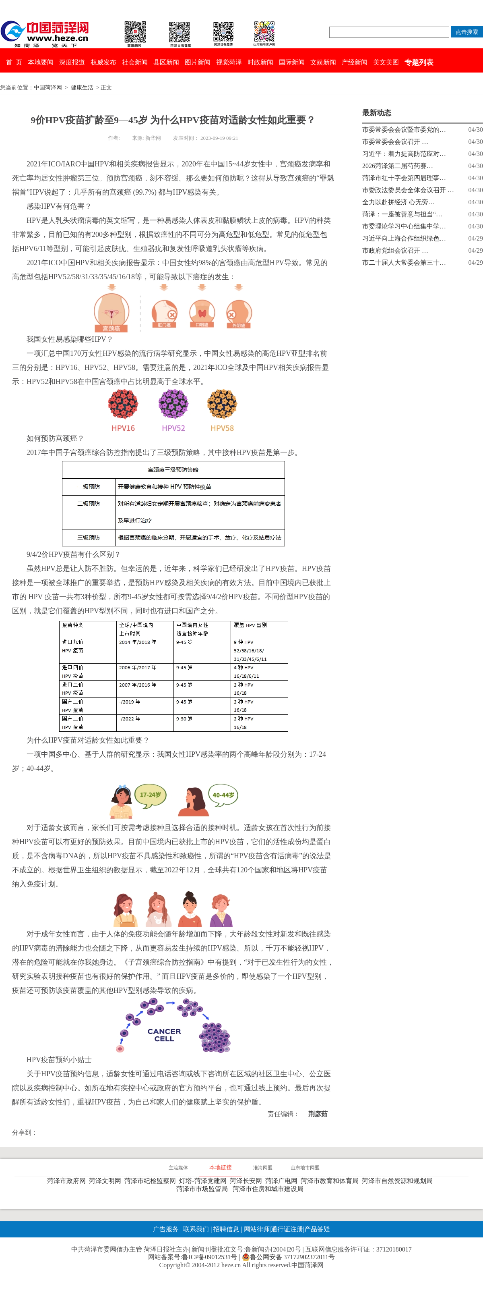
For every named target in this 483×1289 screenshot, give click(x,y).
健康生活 (82, 88)
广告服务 (166, 1229)
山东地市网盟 (305, 1168)
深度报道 (72, 62)
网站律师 (256, 1229)
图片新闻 (198, 62)
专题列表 (419, 62)
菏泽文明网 (106, 1180)
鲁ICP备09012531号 (209, 1257)
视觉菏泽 (229, 62)
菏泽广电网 (283, 1180)
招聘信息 (226, 1229)
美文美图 (386, 62)
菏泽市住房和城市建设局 (270, 1188)
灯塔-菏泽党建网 (204, 1180)
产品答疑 (317, 1229)
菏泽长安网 (247, 1180)
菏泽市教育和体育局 (331, 1180)
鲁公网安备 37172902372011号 (288, 1257)
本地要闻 (41, 62)
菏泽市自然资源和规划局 (399, 1180)
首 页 (14, 62)
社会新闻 (135, 62)
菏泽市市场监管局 (203, 1188)
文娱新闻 (323, 62)
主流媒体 (178, 1168)
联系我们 (196, 1229)
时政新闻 (260, 62)
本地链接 (220, 1167)
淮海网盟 (262, 1168)
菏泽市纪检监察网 (151, 1180)
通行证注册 (287, 1229)
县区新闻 (166, 62)
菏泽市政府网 (68, 1180)
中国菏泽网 (48, 88)
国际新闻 (292, 62)
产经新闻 (354, 62)
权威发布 (103, 62)
